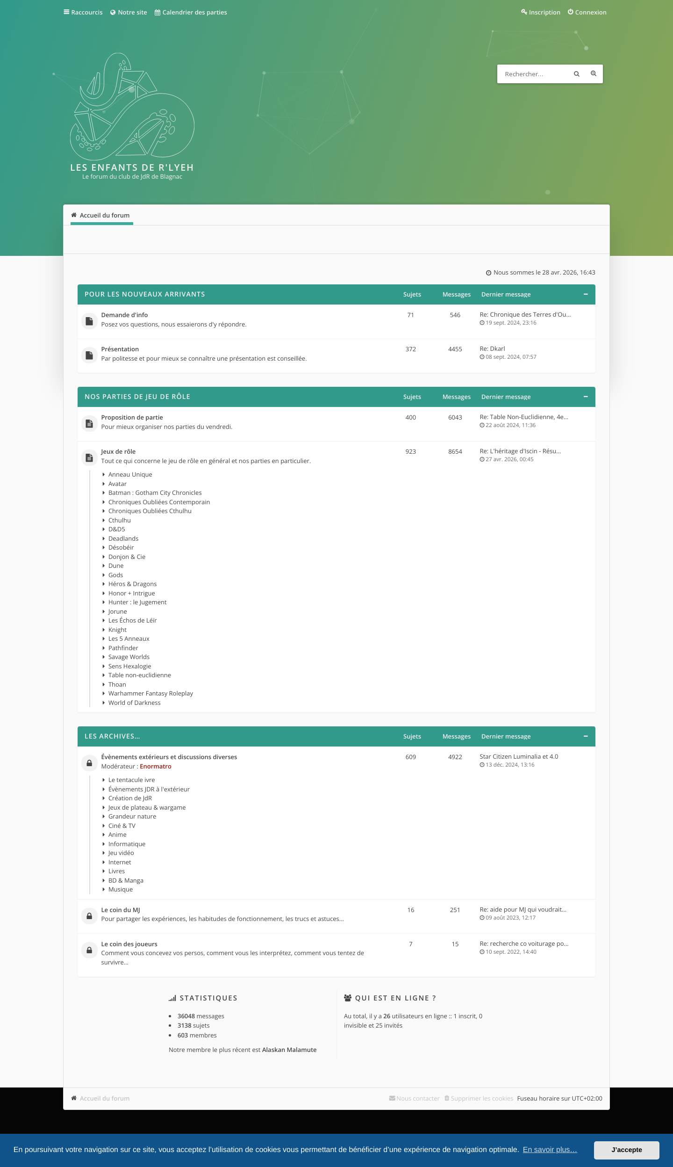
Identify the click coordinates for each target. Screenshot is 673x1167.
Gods (115, 575)
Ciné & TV (122, 825)
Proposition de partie (132, 417)
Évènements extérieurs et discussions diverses (169, 757)
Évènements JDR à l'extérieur (149, 789)
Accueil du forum (105, 1098)
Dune (116, 565)
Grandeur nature (132, 816)
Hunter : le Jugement (137, 602)
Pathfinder (123, 648)
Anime (117, 834)
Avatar (117, 483)
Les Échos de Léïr (132, 620)
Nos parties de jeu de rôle (137, 396)
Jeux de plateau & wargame (147, 807)
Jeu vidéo (121, 852)
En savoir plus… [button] (550, 1150)
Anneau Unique (130, 474)
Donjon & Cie (126, 556)
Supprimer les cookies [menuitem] (482, 1098)
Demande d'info (124, 315)
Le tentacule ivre (131, 780)
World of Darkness (134, 702)
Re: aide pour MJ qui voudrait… (523, 909)
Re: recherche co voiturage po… (524, 943)
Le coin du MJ (120, 910)
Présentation (120, 349)
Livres (116, 871)
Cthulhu (119, 520)
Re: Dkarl (492, 348)
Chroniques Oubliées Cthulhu (150, 511)
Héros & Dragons (132, 584)
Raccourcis (87, 12)
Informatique (127, 844)
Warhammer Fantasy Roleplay (150, 693)
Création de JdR (130, 798)
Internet (119, 862)
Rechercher (576, 73)
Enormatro (156, 766)
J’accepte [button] (626, 1150)
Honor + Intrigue (131, 593)
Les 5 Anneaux (129, 638)
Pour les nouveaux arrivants (145, 294)
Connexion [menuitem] (591, 12)
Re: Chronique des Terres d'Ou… (525, 314)
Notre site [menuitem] (128, 12)
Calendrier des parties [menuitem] (190, 12)
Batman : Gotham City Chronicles (155, 492)
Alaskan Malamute (289, 1049)
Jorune (117, 611)
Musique (120, 889)
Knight (117, 629)
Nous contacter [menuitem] (418, 1098)
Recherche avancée (593, 73)
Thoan (117, 684)
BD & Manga (125, 880)
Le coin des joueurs (129, 944)
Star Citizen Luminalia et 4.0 (519, 756)
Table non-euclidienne (139, 675)
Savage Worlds (129, 656)
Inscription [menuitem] (544, 12)
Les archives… (113, 736)
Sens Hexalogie (129, 666)
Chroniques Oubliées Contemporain (159, 502)
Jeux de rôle (118, 452)
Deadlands (123, 538)
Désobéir (121, 547)
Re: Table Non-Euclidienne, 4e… (524, 417)
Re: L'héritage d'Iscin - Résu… (520, 451)
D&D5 (116, 529)
